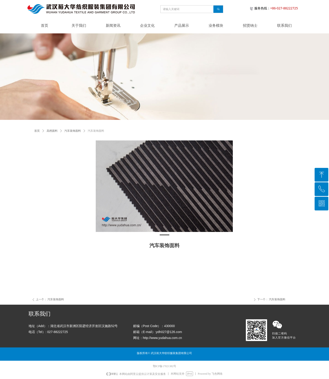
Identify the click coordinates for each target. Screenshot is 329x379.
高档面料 (52, 130)
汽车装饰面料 (72, 130)
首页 (37, 130)
